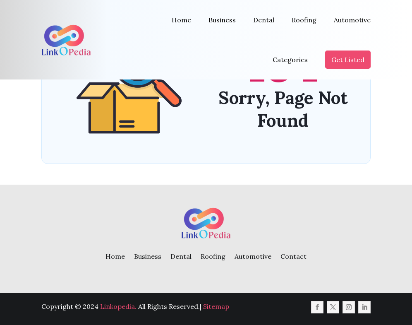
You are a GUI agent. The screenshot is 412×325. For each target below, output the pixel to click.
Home (181, 20)
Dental (263, 20)
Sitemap (216, 306)
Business (222, 20)
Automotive (352, 20)
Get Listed (347, 59)
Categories (290, 59)
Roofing (304, 20)
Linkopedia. (118, 306)
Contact (293, 256)
